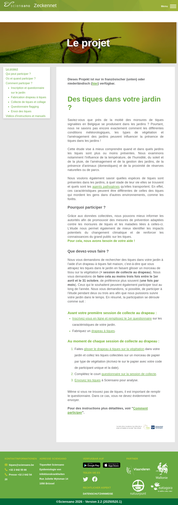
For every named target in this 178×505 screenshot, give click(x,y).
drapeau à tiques (103, 331)
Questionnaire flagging (25, 106)
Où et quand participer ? (21, 78)
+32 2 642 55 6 (17, 469)
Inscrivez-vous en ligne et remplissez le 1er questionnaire (112, 318)
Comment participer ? (19, 83)
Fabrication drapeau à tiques (28, 97)
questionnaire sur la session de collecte (129, 374)
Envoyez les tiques (88, 380)
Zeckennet (45, 5)
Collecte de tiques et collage (28, 101)
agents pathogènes (106, 186)
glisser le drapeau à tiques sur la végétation (114, 349)
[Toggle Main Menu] (167, 6)
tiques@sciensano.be (21, 465)
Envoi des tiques (21, 111)
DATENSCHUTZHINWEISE (98, 493)
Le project (12, 69)
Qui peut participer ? (18, 73)
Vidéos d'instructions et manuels (26, 116)
